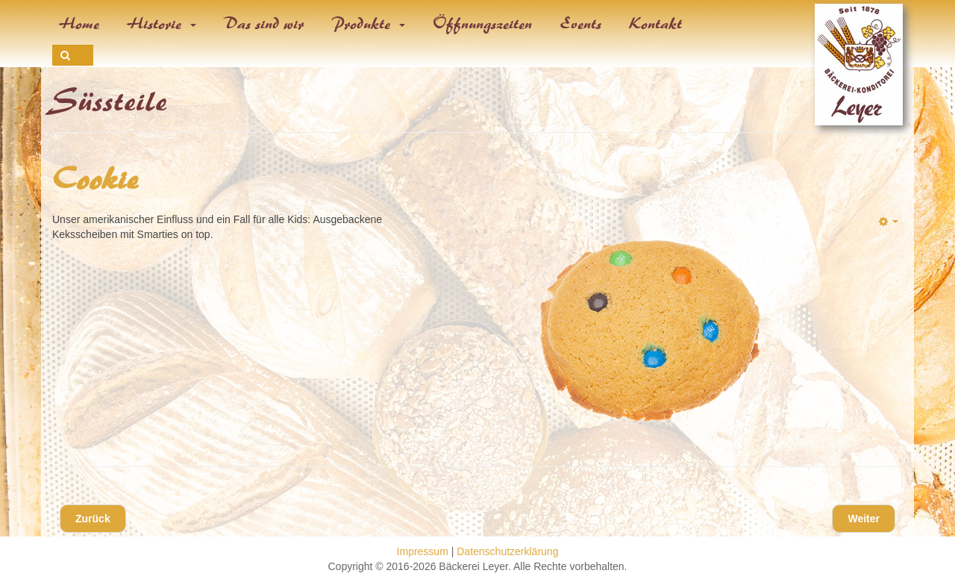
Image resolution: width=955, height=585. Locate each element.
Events (581, 23)
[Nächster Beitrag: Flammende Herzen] (863, 518)
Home (80, 23)
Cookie (96, 180)
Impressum (422, 551)
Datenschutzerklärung (507, 551)
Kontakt (656, 23)
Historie (162, 23)
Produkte (368, 23)
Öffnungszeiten (483, 23)
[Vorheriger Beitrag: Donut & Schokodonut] (93, 518)
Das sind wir (264, 23)
